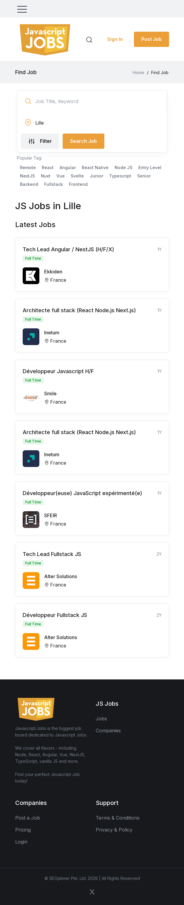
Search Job (83, 141)
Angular (68, 167)
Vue (60, 175)
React (48, 167)
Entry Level (149, 167)
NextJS (27, 175)
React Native (95, 167)
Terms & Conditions (118, 818)
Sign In (115, 39)
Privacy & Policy (114, 830)
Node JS (123, 167)
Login (21, 842)
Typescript (120, 175)
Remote (28, 167)
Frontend (78, 184)
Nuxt (45, 175)
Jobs (101, 719)
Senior (144, 175)
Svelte (77, 175)
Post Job (151, 39)
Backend (29, 184)
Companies (108, 731)
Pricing (23, 830)
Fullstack (53, 184)
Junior (96, 175)
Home (138, 72)
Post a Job (27, 818)
